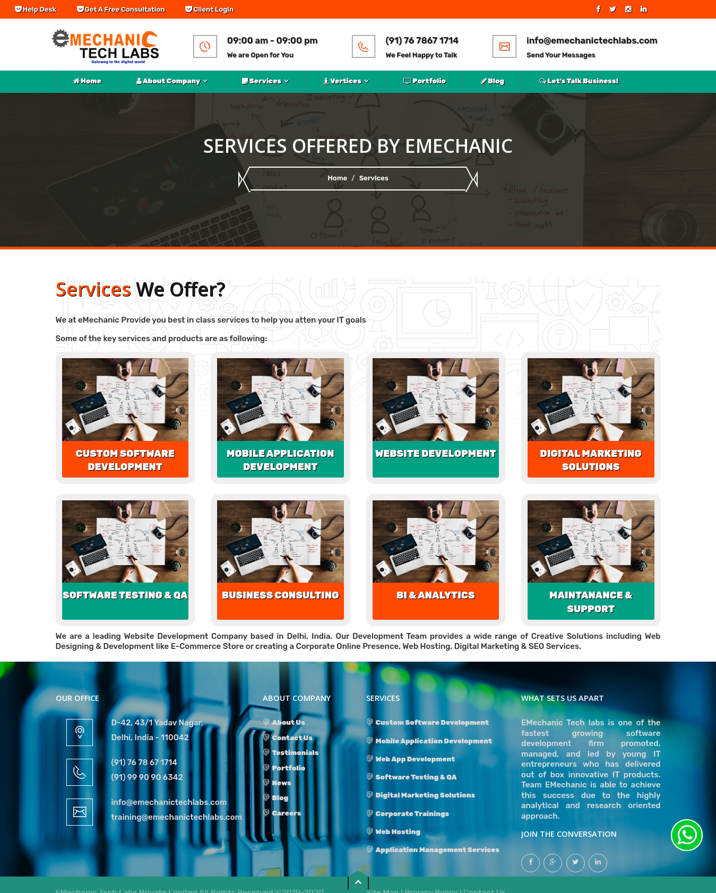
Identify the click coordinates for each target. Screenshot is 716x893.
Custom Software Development (427, 722)
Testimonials (291, 753)
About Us (284, 722)
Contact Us (288, 738)
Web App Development (410, 759)
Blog (492, 81)
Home (87, 81)
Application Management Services (432, 850)
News (277, 783)
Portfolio (424, 81)
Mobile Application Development (429, 741)
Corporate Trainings (408, 814)
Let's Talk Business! (578, 81)
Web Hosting (393, 832)
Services (261, 81)
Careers (282, 813)
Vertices (342, 81)
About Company (168, 81)
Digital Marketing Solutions (421, 795)
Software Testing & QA (411, 777)
